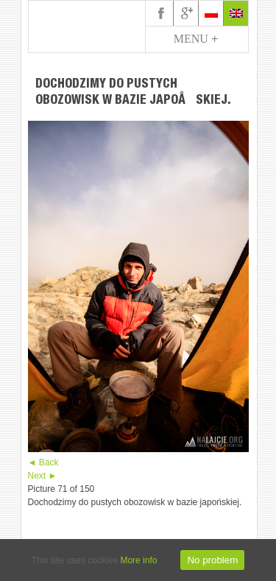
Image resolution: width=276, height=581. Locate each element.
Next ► (42, 476)
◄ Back (43, 462)
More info (138, 560)
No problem (212, 560)
